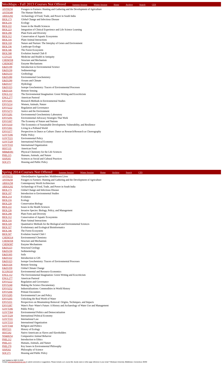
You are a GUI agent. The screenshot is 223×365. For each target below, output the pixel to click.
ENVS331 (7, 302)
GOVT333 (7, 145)
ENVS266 (7, 292)
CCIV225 (7, 56)
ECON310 (7, 271)
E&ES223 (7, 247)
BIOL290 (7, 33)
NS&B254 (7, 336)
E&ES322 (7, 258)
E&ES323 (7, 87)
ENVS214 (7, 104)
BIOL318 (7, 43)
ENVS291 (7, 118)
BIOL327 (7, 227)
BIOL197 (7, 193)
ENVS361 (7, 128)
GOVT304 (7, 312)
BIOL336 (7, 46)
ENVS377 (7, 131)
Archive (129, 4)
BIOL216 (7, 22)
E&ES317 (7, 84)
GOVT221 (7, 138)
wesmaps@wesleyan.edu (17, 362)
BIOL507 (7, 234)
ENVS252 (7, 288)
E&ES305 (7, 254)
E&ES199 (7, 67)
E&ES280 (7, 77)
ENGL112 (7, 94)
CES (154, 4)
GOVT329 (7, 141)
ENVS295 (7, 298)
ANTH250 (7, 9)
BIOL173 (7, 19)
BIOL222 (7, 26)
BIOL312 (7, 36)
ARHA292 (7, 16)
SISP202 (6, 349)
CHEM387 (7, 63)
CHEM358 (7, 60)
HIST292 (6, 332)
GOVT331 (7, 319)
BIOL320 (7, 224)
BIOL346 (7, 50)
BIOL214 (7, 196)
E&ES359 (7, 268)
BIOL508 (7, 53)
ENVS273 (7, 111)
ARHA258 (7, 183)
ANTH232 (7, 176)
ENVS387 (7, 305)
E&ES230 (7, 70)
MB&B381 (7, 152)
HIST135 (6, 148)
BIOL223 (7, 29)
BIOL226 (7, 210)
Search (142, 4)
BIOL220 (7, 203)
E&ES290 (7, 80)
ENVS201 (7, 101)
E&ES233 (7, 73)
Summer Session (79, 4)
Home (116, 4)
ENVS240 (7, 285)
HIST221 (6, 329)
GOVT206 (7, 135)
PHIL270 (6, 346)
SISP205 (6, 158)
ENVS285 (7, 295)
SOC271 (6, 162)
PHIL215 (6, 155)
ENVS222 (7, 107)
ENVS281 (7, 114)
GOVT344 (7, 326)
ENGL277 (7, 97)
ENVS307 (7, 121)
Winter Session (100, 4)
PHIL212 (6, 339)
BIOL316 (7, 39)
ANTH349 (7, 12)
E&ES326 (7, 90)
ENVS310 (7, 124)
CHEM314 (7, 237)
